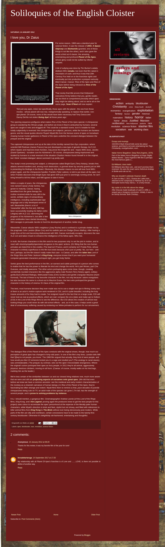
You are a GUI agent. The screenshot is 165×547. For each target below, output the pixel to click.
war (130, 129)
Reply (20, 449)
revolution (38, 426)
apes (19, 426)
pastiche (143, 123)
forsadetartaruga (25, 458)
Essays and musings (120, 141)
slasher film (145, 126)
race (32, 426)
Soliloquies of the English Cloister (72, 13)
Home (56, 515)
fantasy (118, 113)
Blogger (87, 535)
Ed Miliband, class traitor (121, 164)
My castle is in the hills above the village (128, 188)
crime (131, 107)
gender (136, 113)
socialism (121, 129)
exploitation (145, 110)
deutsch (148, 107)
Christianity (120, 106)
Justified (133, 120)
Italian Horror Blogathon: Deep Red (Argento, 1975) (132, 153)
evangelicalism (129, 111)
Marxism (144, 120)
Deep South (139, 107)
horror (139, 117)
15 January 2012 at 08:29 (39, 442)
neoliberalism (118, 123)
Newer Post (16, 515)
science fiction (48, 426)
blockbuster (26, 426)
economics (116, 110)
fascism (127, 114)
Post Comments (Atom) (30, 519)
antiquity (130, 103)
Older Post (95, 515)
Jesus (124, 120)
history (129, 117)
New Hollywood (132, 123)
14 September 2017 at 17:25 (44, 458)
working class (141, 129)
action (119, 103)
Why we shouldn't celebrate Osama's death (129, 176)
